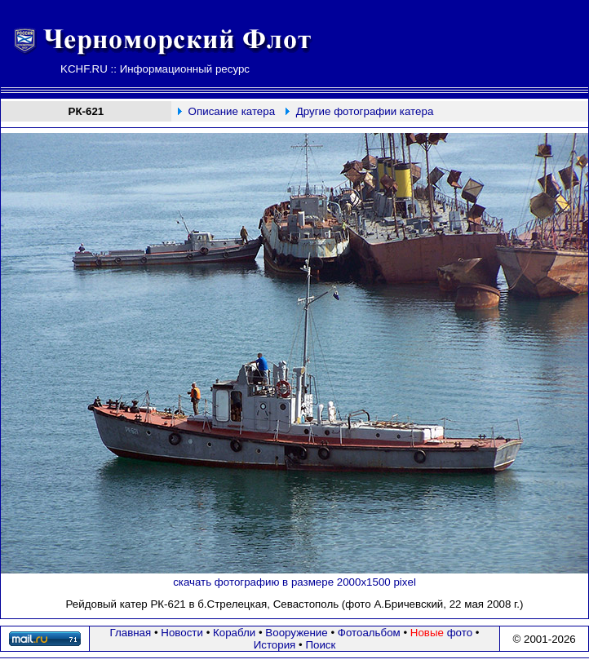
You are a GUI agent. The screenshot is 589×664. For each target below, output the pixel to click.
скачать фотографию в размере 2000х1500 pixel (294, 582)
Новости (182, 632)
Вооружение (296, 632)
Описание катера (231, 111)
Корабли (234, 632)
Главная (131, 632)
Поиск (320, 645)
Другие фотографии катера (365, 111)
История (275, 645)
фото (441, 632)
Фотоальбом (369, 632)
